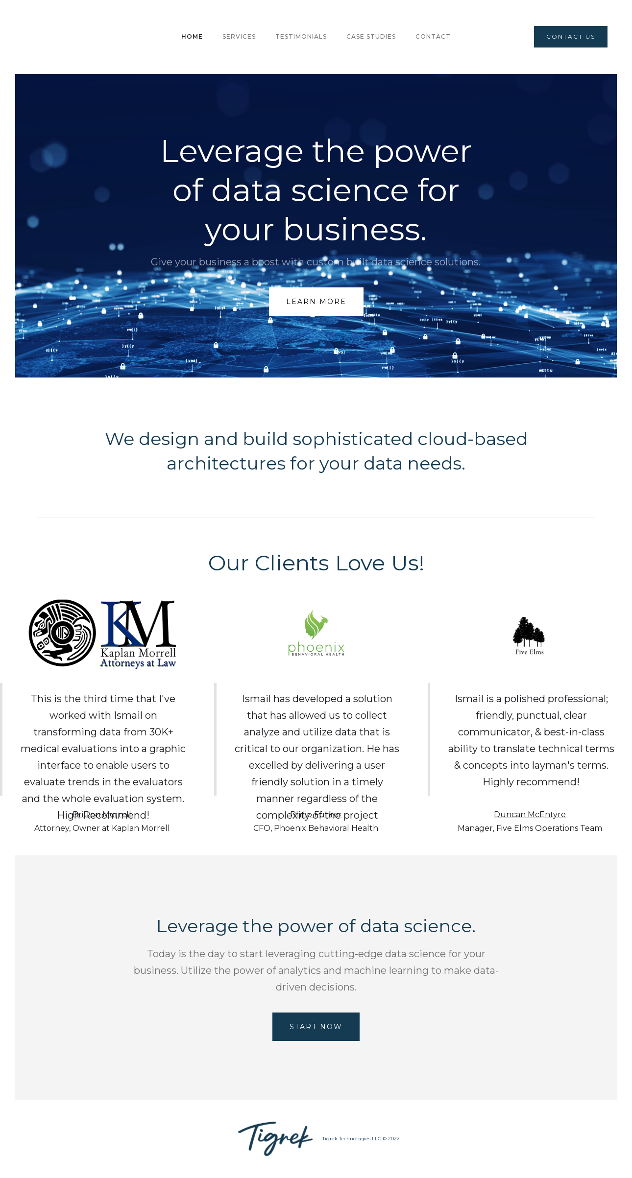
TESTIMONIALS (301, 36)
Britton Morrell (102, 814)
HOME (192, 36)
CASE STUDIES (371, 36)
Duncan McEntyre (530, 814)
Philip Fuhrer (316, 814)
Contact (433, 36)
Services (239, 36)
